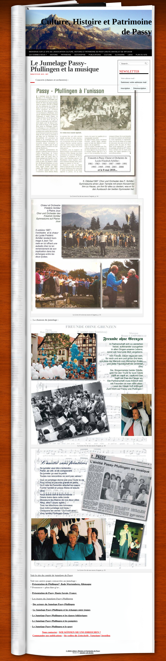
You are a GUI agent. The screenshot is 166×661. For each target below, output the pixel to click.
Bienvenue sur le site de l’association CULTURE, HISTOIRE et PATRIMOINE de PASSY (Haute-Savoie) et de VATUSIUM (80, 52)
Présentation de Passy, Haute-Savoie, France (54, 593)
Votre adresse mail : (128, 78)
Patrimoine (66, 55)
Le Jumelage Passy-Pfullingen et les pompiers (55, 621)
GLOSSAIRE (120, 55)
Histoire (54, 55)
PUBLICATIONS (95, 55)
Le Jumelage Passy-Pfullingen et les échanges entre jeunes (61, 610)
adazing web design (86, 653)
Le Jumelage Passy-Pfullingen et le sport (52, 626)
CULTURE (108, 55)
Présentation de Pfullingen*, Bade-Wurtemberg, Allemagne (61, 584)
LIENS (130, 55)
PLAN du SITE (141, 55)
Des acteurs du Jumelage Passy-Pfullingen (54, 604)
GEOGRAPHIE (80, 55)
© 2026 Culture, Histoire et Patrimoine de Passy (83, 651)
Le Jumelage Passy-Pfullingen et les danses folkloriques (59, 615)
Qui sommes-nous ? (38, 55)
